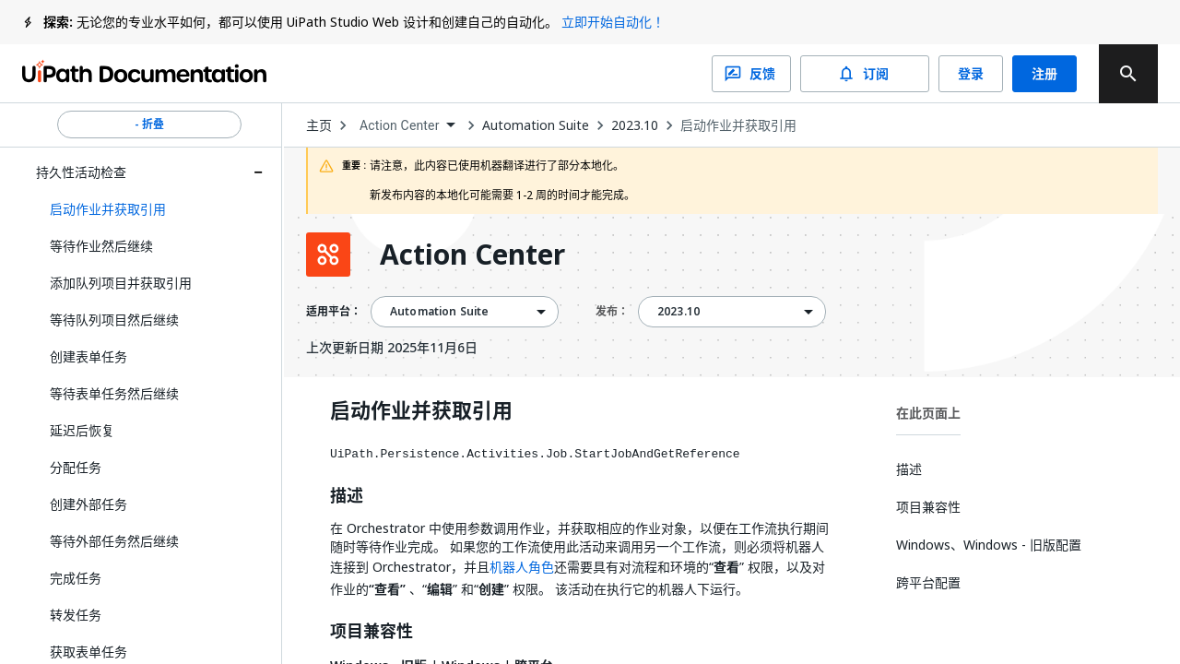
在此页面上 (928, 412)
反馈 (751, 73)
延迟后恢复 (82, 430)
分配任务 (75, 467)
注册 (1044, 73)
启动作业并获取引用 (738, 125)
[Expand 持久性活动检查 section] (258, 172)
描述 (346, 496)
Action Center (472, 254)
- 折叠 (149, 124)
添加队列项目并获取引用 (121, 282)
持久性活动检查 (81, 172)
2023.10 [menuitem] (678, 311)
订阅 (864, 73)
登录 (970, 73)
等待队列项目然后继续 (114, 319)
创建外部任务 (88, 504)
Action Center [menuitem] (400, 125)
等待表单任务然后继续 (114, 393)
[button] (149, 209)
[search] (1128, 73)
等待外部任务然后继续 (114, 541)
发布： (612, 311)
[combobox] (407, 125)
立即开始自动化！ (613, 21)
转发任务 (75, 614)
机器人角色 (522, 566)
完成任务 (75, 577)
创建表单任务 (88, 356)
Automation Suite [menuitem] (439, 311)
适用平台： (333, 311)
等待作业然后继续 (101, 245)
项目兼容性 (371, 631)
